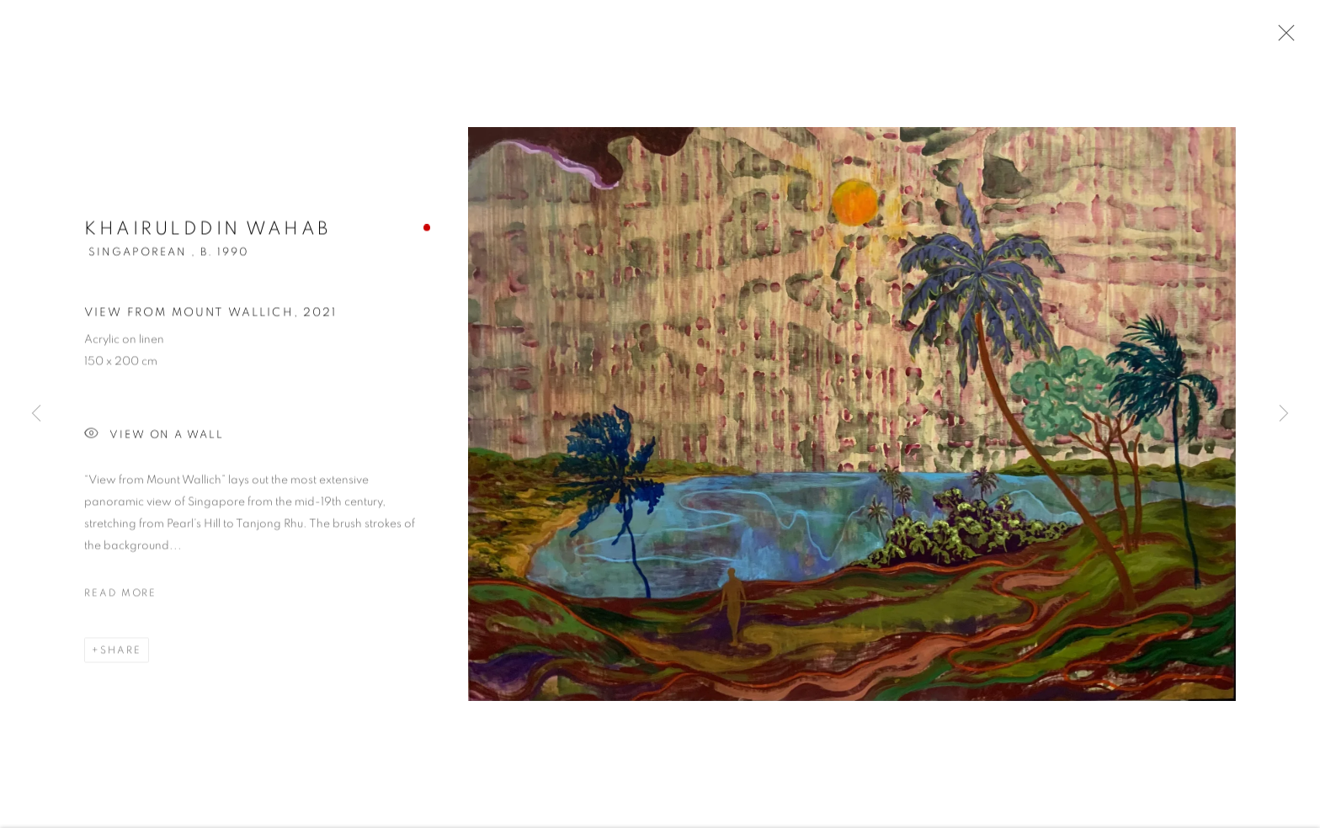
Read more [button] (120, 595)
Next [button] (1284, 414)
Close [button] (1282, 37)
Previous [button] (36, 414)
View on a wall (154, 437)
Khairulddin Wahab (207, 230)
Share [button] (120, 652)
